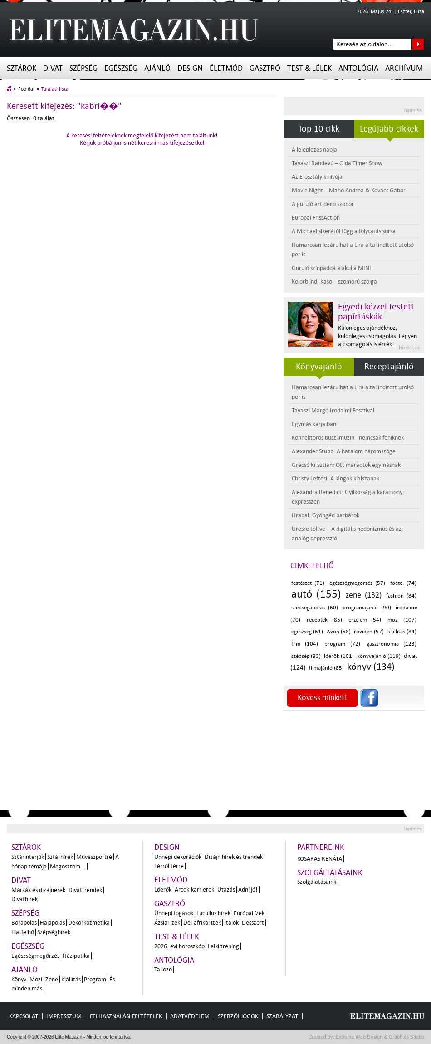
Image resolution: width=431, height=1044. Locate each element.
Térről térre (169, 866)
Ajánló (157, 68)
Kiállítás (71, 979)
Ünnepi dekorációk (177, 856)
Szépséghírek (53, 932)
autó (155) (316, 594)
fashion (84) (401, 596)
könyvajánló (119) (379, 656)
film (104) (304, 644)
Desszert (253, 922)
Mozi (35, 979)
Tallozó (163, 969)
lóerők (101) (339, 656)
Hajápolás (52, 922)
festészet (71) (307, 583)
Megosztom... (68, 866)
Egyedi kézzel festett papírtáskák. (376, 312)
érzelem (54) (365, 620)
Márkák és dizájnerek (38, 890)
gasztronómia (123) (391, 644)
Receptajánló (389, 367)
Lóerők (162, 889)
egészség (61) (307, 632)
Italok (231, 922)
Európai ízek (249, 913)
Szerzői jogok (238, 1016)
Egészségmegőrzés (35, 955)
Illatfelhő (22, 932)
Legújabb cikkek (389, 129)
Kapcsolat (23, 1016)
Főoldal (26, 89)
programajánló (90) (367, 608)
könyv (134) (371, 666)
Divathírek (24, 899)
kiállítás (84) (401, 632)
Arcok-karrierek (194, 889)
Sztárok (21, 68)
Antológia (358, 68)
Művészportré (94, 856)
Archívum (404, 68)
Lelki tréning (223, 946)
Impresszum (64, 1016)
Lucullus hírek (213, 913)
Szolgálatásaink (316, 881)
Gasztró (265, 68)
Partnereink (320, 847)
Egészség (120, 68)
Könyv (18, 979)
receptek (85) (324, 620)
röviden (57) (369, 632)
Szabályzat (282, 1016)
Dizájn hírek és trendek (234, 856)
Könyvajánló (319, 367)
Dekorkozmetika (89, 922)
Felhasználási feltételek (126, 1016)
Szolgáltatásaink (329, 872)
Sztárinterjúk (27, 856)
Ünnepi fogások (173, 913)
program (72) (342, 644)
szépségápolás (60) (314, 608)
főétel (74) (403, 583)
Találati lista (55, 89)
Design (190, 68)
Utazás (226, 889)
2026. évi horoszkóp (179, 946)
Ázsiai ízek (167, 922)
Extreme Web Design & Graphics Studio (379, 1036)
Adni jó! (248, 889)
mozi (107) (401, 620)
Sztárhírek (60, 856)
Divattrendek (85, 890)
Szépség (83, 68)
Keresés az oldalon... (418, 44)
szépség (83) (306, 656)
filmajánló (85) (326, 668)
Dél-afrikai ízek (202, 922)
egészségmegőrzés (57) (357, 583)
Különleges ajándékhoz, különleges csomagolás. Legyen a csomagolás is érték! (377, 336)
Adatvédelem (190, 1016)
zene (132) (363, 595)
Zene (51, 979)
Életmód (226, 68)
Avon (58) (339, 632)
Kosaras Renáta (319, 858)
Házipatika (76, 955)
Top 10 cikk (318, 129)
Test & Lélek (309, 68)
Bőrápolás (24, 922)
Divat (53, 68)
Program (95, 979)
